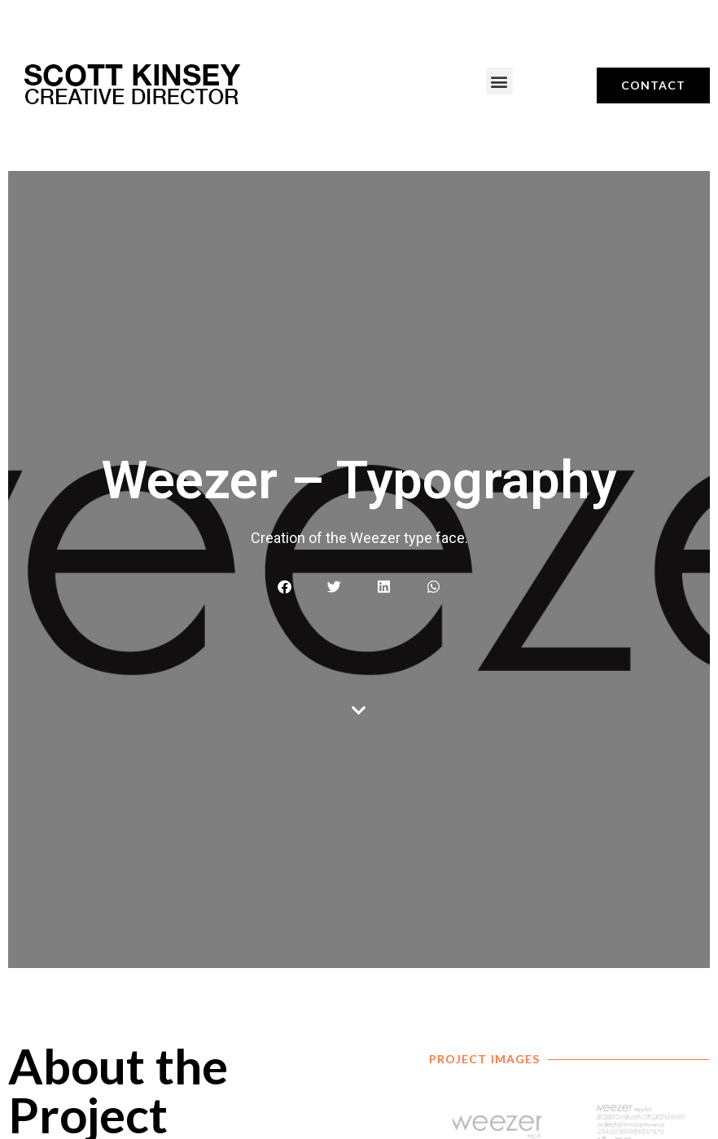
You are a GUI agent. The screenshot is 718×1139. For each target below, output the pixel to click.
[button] (499, 81)
